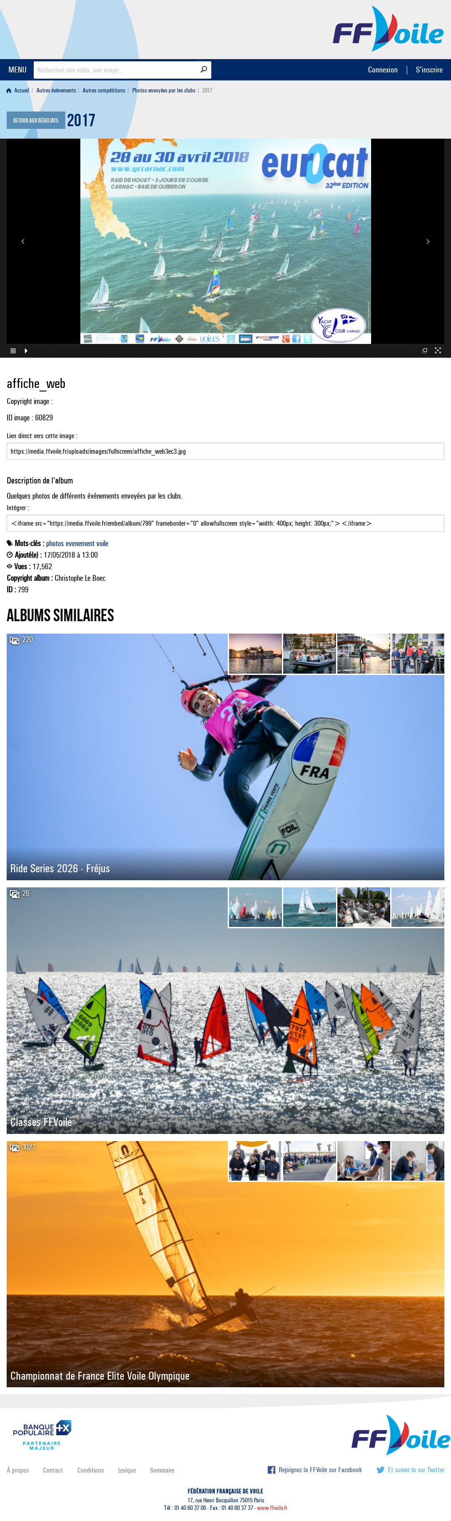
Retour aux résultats (35, 121)
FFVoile (388, 28)
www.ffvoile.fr (272, 1508)
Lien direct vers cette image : (225, 445)
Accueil (18, 90)
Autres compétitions (104, 90)
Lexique (127, 1470)
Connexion (383, 69)
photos (55, 543)
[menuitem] (20, 90)
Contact (53, 1470)
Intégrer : (225, 517)
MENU (17, 69)
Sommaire (162, 1470)
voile (102, 543)
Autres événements (56, 90)
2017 (81, 123)
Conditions (90, 1470)
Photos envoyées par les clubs (163, 90)
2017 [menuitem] (207, 90)
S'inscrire (429, 69)
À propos (18, 1470)
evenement (80, 543)
